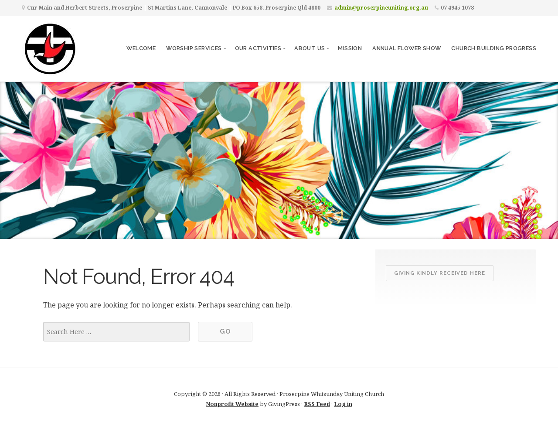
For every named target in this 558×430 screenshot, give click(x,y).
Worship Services (193, 48)
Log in (343, 404)
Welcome (141, 48)
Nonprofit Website (232, 404)
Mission (350, 48)
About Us (309, 48)
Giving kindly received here (439, 273)
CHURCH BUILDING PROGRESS (493, 48)
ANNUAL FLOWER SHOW (406, 48)
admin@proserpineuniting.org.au (381, 7)
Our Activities (258, 48)
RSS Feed (317, 404)
